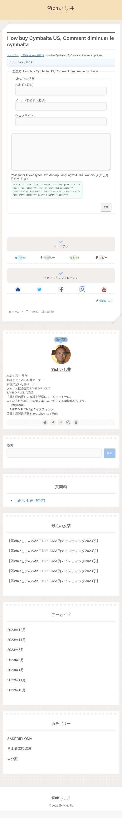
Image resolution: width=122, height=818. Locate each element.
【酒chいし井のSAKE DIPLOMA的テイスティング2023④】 (53, 558)
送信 (105, 214)
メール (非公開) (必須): (30, 100)
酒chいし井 (61, 376)
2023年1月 (15, 677)
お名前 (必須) (24, 84)
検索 (10, 452)
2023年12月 (16, 637)
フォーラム (13, 55)
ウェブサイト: (24, 115)
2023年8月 (15, 657)
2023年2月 (15, 667)
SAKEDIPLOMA (19, 746)
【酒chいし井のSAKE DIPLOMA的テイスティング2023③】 (53, 568)
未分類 (12, 766)
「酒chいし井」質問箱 (32, 55)
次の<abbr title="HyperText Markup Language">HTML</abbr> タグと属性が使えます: (59, 183)
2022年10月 (16, 697)
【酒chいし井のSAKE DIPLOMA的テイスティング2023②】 (53, 578)
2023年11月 (16, 647)
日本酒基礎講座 (19, 756)
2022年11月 (16, 687)
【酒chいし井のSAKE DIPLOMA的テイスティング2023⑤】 (53, 548)
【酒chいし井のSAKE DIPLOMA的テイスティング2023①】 (53, 588)
